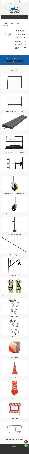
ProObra (17, 449)
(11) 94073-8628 (8, 1)
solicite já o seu (14, 61)
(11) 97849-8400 (8, 3)
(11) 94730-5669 (21, 1)
